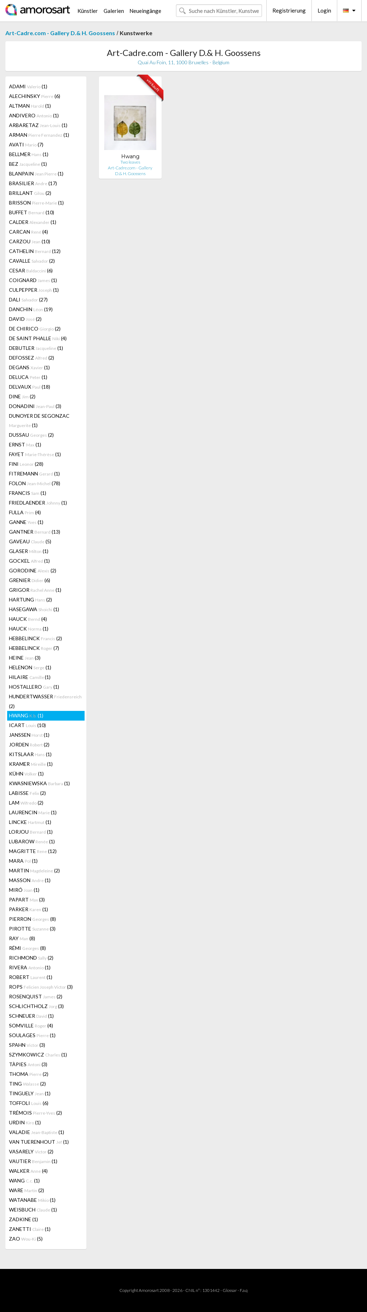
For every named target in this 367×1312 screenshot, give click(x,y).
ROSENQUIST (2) (35, 996)
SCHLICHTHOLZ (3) (36, 1006)
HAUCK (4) (28, 619)
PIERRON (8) (32, 919)
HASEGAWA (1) (34, 609)
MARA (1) (23, 861)
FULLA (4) (25, 512)
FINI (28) (26, 464)
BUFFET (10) (31, 212)
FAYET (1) (35, 454)
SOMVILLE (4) (31, 1025)
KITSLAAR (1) (30, 754)
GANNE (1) (26, 522)
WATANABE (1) (32, 1200)
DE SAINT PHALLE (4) (38, 338)
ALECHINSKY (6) (34, 96)
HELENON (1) (30, 667)
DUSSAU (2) (31, 435)
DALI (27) (28, 299)
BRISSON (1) (36, 203)
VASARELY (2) (31, 1151)
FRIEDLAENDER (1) (38, 503)
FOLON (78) (34, 483)
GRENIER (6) (29, 580)
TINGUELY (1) (30, 1093)
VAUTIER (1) (33, 1161)
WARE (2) (26, 1190)
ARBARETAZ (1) (38, 125)
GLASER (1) (28, 551)
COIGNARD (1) (33, 280)
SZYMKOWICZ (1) (38, 1054)
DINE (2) (22, 396)
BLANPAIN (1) (36, 173)
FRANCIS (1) (27, 493)
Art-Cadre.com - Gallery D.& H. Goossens (60, 32)
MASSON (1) (30, 880)
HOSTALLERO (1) (34, 687)
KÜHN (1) (26, 773)
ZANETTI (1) (30, 1229)
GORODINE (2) (32, 570)
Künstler (87, 11)
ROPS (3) (41, 987)
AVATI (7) (26, 144)
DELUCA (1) (28, 377)
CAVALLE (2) (32, 261)
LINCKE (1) (30, 822)
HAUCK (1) (28, 628)
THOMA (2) (28, 1074)
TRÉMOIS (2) (35, 1113)
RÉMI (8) (27, 948)
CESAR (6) (31, 270)
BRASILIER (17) (33, 183)
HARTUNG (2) (30, 599)
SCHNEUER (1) (31, 1016)
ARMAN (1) (39, 135)
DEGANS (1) (29, 367)
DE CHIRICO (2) (35, 328)
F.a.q (244, 1290)
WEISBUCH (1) (33, 1209)
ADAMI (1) (28, 86)
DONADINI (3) (35, 406)
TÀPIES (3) (28, 1064)
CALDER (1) (32, 222)
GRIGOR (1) (35, 590)
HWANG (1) (26, 715)
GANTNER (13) (34, 532)
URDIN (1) (25, 1122)
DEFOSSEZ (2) (31, 358)
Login (324, 10)
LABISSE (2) (27, 793)
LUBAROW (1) (32, 841)
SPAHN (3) (27, 1045)
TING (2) (27, 1084)
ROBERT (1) (30, 977)
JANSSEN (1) (29, 735)
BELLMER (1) (28, 154)
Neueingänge (145, 11)
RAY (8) (22, 938)
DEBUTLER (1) (36, 348)
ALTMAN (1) (30, 106)
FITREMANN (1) (34, 473)
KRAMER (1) (31, 764)
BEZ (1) (28, 164)
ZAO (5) (26, 1239)
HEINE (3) (24, 658)
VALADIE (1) (36, 1132)
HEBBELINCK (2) (35, 638)
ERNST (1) (25, 444)
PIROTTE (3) (32, 929)
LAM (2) (26, 803)
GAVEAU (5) (30, 541)
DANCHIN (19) (31, 309)
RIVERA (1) (30, 967)
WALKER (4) (28, 1171)
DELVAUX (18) (29, 387)
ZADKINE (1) (23, 1219)
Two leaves (130, 162)
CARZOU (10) (29, 241)
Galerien (114, 11)
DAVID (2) (25, 319)
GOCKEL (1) (29, 561)
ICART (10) (27, 725)
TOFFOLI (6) (28, 1103)
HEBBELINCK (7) (34, 648)
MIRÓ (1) (24, 890)
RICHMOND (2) (31, 958)
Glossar (230, 1290)
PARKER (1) (28, 909)
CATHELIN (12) (35, 251)
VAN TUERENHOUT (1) (39, 1142)
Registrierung (289, 10)
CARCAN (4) (28, 232)
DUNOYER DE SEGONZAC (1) (39, 420)
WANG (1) (24, 1180)
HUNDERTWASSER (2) (45, 701)
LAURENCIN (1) (33, 812)
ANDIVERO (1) (34, 115)
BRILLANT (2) (30, 193)
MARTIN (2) (34, 870)
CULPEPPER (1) (34, 290)
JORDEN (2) (29, 744)
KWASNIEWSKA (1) (39, 783)
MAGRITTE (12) (33, 851)
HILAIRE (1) (30, 677)
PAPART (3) (27, 899)
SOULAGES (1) (32, 1035)
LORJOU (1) (31, 832)
